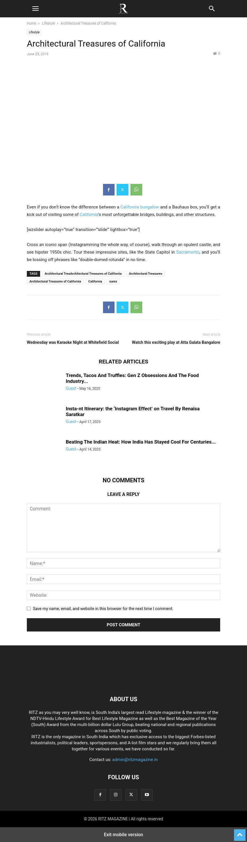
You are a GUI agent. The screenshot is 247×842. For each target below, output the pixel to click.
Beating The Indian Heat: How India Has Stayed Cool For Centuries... (141, 442)
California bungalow (139, 207)
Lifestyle (48, 23)
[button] (35, 8)
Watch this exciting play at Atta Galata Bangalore (176, 342)
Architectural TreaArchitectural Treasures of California (83, 274)
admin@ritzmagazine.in (135, 759)
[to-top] (240, 832)
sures (113, 281)
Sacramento (187, 252)
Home (31, 23)
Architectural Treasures (145, 274)
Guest (71, 388)
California (89, 214)
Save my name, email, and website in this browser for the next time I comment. (103, 608)
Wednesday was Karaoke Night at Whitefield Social (73, 342)
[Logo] (123, 681)
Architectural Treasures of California (55, 281)
